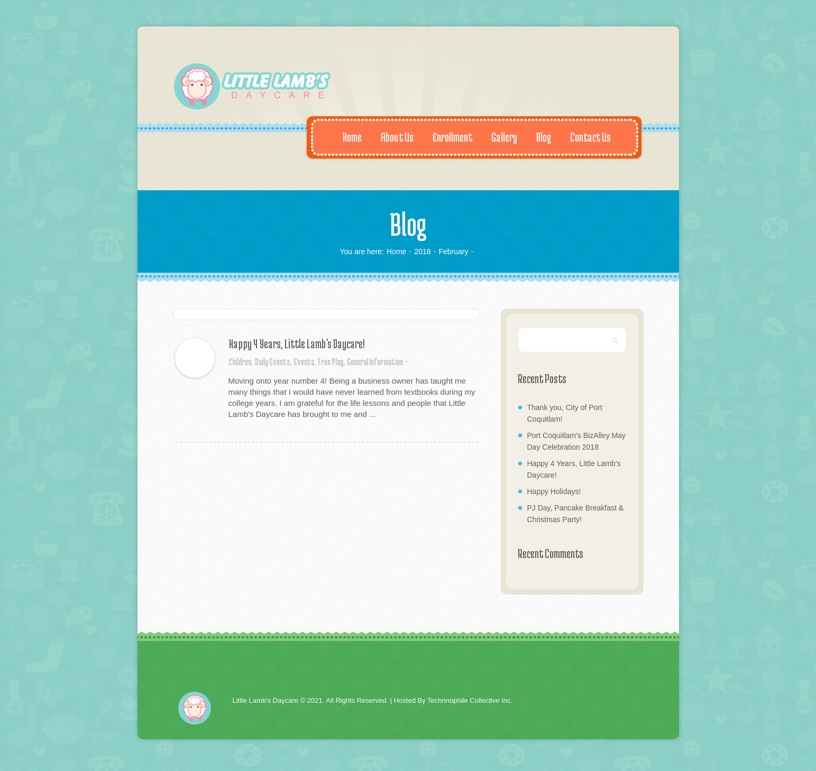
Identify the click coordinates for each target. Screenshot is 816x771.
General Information (375, 361)
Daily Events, (273, 361)
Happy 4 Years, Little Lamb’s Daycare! (296, 343)
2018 (422, 251)
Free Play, (331, 361)
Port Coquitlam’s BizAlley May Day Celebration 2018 (576, 441)
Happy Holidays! (554, 491)
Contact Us (585, 137)
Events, (305, 361)
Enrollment (446, 137)
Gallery (498, 137)
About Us (392, 137)
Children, (240, 361)
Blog (538, 137)
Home (346, 137)
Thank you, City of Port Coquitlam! (564, 413)
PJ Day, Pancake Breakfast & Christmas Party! (575, 514)
